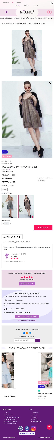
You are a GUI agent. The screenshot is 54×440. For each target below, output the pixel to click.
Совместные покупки (13, 417)
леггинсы (36, 413)
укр (19, 5)
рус (16, 5)
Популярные (7, 156)
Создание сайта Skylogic (45, 437)
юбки (34, 415)
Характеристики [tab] (12, 237)
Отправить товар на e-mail (27, 336)
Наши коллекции (11, 421)
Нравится (41, 180)
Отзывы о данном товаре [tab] (17, 242)
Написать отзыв (27, 284)
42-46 (4, 189)
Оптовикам (9, 415)
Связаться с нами (27, 433)
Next (39, 53)
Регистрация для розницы (27, 320)
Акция (5, 152)
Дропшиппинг (10, 419)
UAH (25, 5)
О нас (7, 413)
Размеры (6, 2)
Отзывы (18, 2)
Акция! (16, 387)
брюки (35, 417)
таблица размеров (44, 178)
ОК (37, 340)
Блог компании (11, 423)
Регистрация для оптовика (27, 316)
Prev (14, 53)
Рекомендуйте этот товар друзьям (27, 329)
